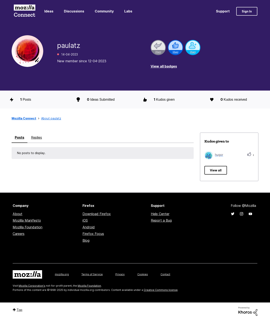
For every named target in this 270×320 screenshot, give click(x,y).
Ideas (48, 11)
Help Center (160, 214)
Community (104, 11)
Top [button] (19, 310)
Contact (165, 274)
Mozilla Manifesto (27, 220)
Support (223, 11)
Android (88, 227)
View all (215, 170)
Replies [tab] (36, 137)
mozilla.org (62, 274)
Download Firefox (96, 214)
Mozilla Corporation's (32, 285)
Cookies (142, 274)
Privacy (120, 274)
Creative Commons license (161, 290)
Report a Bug (161, 220)
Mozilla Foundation (27, 227)
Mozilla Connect (24, 11)
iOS (85, 220)
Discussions (74, 11)
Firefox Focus (93, 234)
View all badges (164, 66)
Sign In (247, 11)
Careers (18, 234)
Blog (85, 240)
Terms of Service (92, 274)
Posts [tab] (19, 137)
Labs (128, 11)
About (17, 214)
